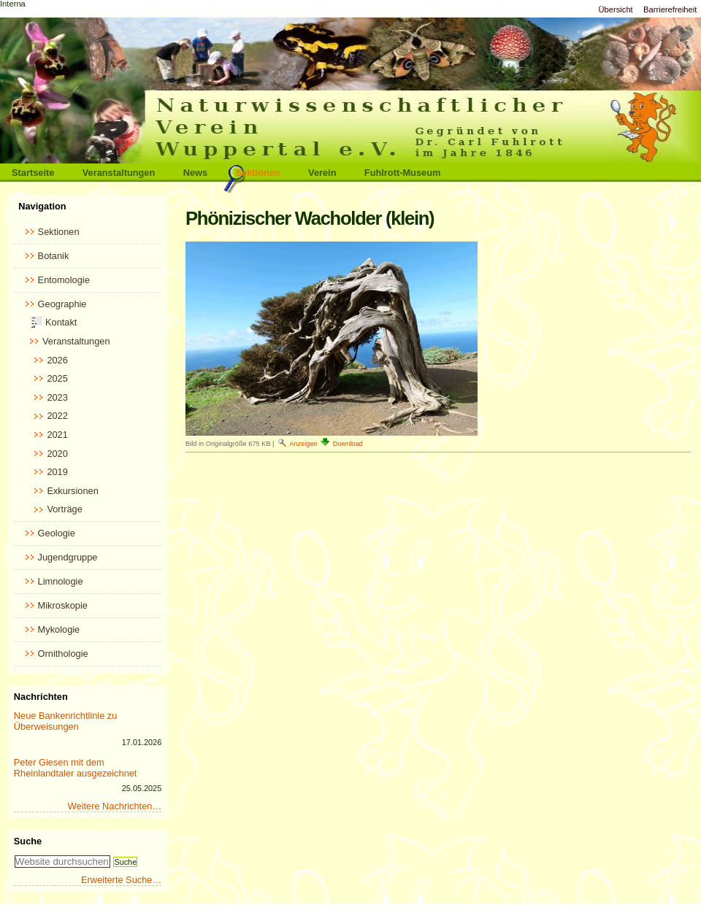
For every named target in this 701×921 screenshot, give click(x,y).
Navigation (42, 206)
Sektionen (258, 172)
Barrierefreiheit (670, 9)
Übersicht (615, 9)
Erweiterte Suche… (121, 879)
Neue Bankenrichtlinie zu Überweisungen (66, 721)
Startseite (33, 172)
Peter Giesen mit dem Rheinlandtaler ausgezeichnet (75, 768)
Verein (322, 172)
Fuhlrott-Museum (402, 172)
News (195, 172)
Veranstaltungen (119, 172)
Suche (28, 841)
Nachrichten (41, 696)
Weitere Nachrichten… (115, 806)
